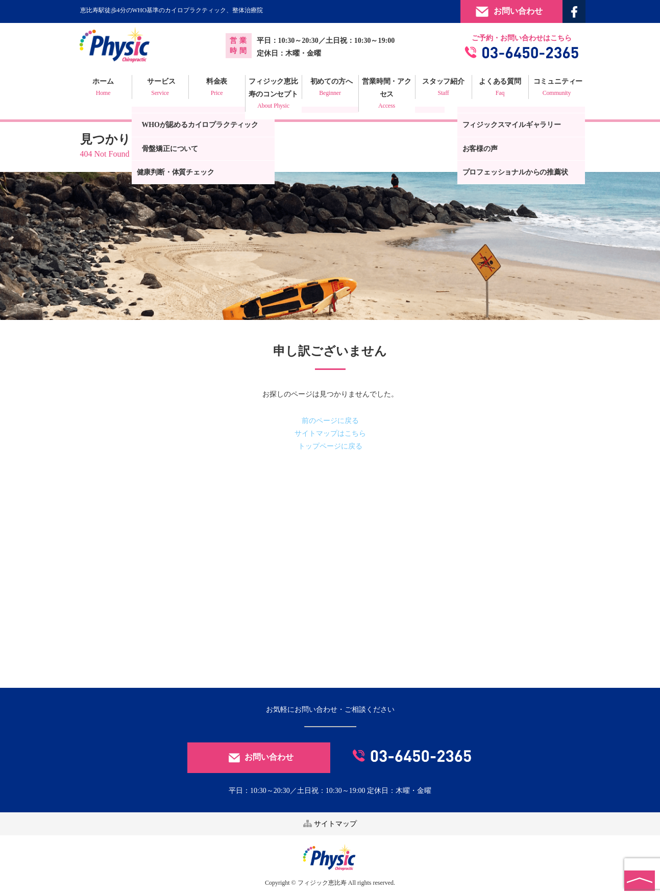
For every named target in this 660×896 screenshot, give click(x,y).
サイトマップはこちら (330, 433)
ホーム (103, 88)
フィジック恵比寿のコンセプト (274, 95)
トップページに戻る (330, 446)
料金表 (217, 88)
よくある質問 (500, 88)
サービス (160, 88)
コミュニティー (557, 88)
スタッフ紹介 (443, 88)
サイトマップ (330, 824)
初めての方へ (330, 88)
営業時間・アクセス (387, 95)
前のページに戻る (330, 421)
